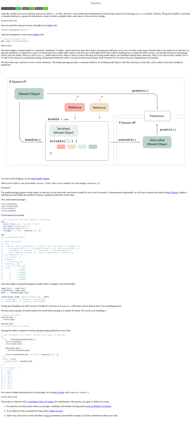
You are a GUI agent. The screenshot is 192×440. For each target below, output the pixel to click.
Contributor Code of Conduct (41, 422)
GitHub (35, 36)
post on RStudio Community (98, 427)
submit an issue (56, 432)
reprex (47, 436)
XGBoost (174, 195)
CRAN (49, 26)
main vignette (59, 413)
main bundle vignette (40, 181)
